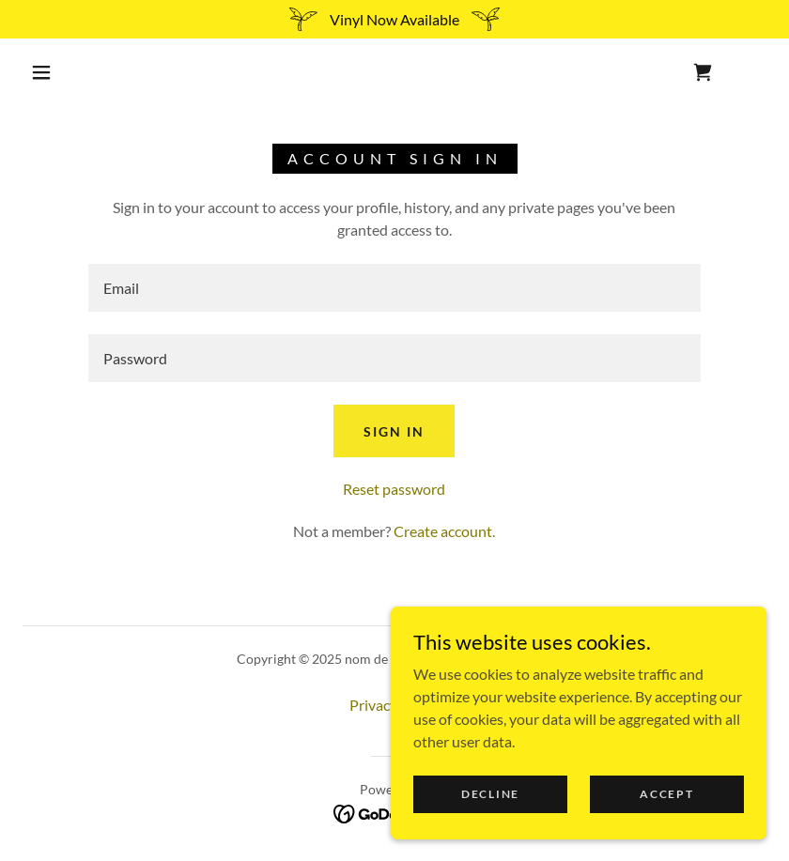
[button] (41, 72)
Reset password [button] (394, 489)
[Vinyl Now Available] (394, 19)
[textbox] (394, 288)
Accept (666, 794)
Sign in (394, 431)
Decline (490, 794)
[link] (702, 72)
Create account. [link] (444, 531)
